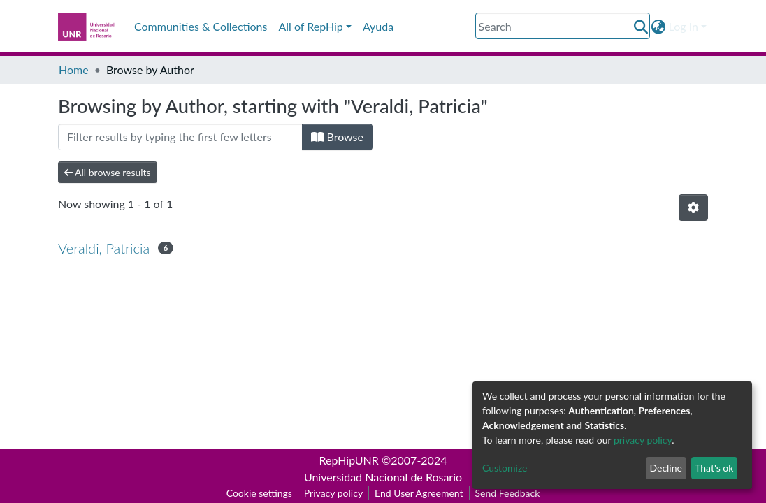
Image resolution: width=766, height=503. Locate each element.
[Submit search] (641, 26)
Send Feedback (507, 493)
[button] (658, 26)
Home (74, 69)
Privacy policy (333, 493)
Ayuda (378, 26)
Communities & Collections (200, 26)
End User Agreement (419, 493)
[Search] (562, 26)
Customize (505, 468)
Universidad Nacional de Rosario (383, 476)
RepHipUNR (349, 460)
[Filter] (180, 137)
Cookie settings (259, 493)
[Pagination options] (693, 207)
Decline (665, 468)
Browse (337, 136)
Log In (683, 26)
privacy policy (643, 440)
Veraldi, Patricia (104, 248)
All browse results (107, 172)
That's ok (714, 468)
